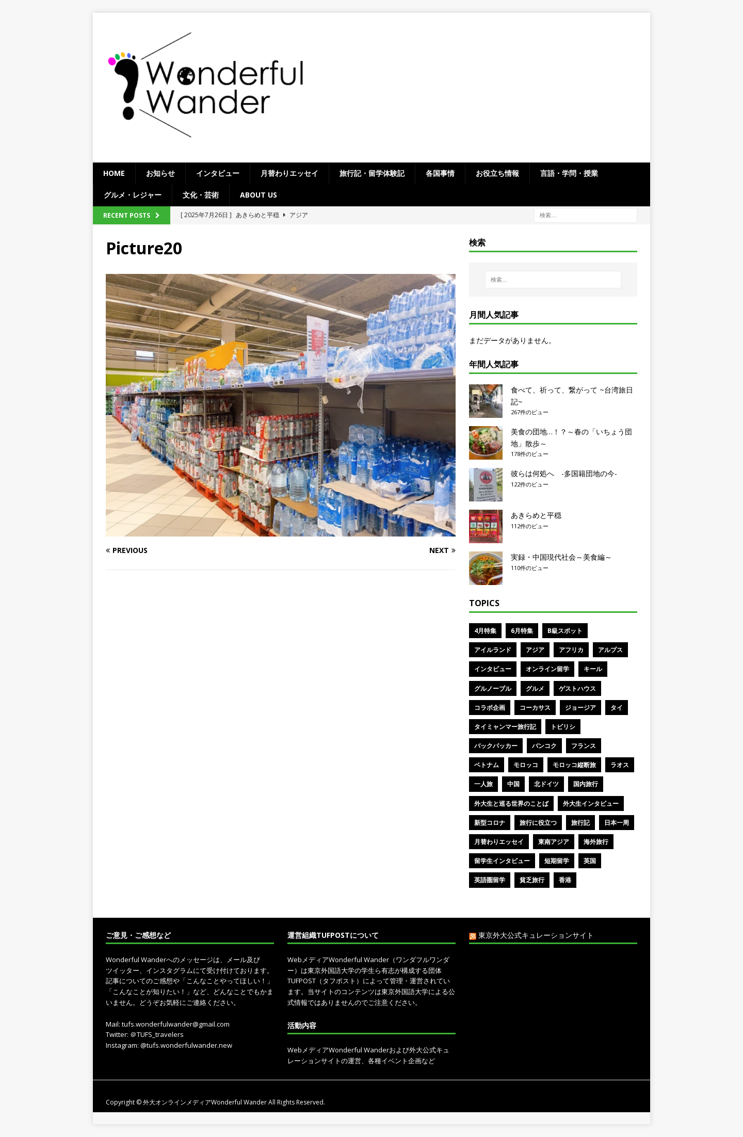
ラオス (619, 764)
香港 (565, 879)
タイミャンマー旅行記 (505, 726)
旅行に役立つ (538, 822)
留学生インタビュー (502, 860)
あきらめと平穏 (536, 515)
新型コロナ (489, 822)
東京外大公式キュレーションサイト (536, 935)
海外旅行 (596, 841)
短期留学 (556, 860)
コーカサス (535, 707)
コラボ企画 (489, 707)
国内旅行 (585, 783)
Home (114, 173)
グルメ (535, 688)
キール (593, 668)
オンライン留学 (547, 668)
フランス (583, 745)
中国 (513, 783)
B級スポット (565, 630)
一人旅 (483, 783)
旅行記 (580, 822)
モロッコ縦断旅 (574, 764)
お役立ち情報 (497, 173)
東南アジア (553, 841)
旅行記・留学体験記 (372, 173)
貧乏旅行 (532, 879)
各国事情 (440, 173)
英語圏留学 (489, 879)
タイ (616, 707)
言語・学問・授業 (569, 173)
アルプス (610, 649)
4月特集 (485, 630)
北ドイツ (546, 783)
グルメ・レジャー (132, 195)
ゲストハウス (577, 688)
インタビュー (217, 173)
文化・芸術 (201, 195)
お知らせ (160, 173)
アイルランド (492, 649)
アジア (535, 649)
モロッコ (525, 764)
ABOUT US (258, 195)
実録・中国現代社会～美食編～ (561, 557)
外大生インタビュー (591, 803)
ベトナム (486, 764)
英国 (590, 860)
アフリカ (571, 649)
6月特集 (522, 630)
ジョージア (580, 707)
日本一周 (616, 822)
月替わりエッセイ (289, 173)
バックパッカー (496, 745)
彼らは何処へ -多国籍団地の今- (564, 473)
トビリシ (563, 726)
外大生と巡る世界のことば (511, 803)
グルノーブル (492, 688)
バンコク (544, 745)
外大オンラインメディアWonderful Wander (205, 1102)
